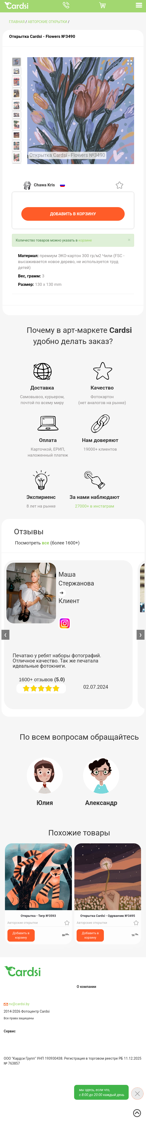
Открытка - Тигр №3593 (38, 915)
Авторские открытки (47, 22)
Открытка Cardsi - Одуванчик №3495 (107, 915)
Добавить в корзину (21, 934)
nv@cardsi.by (16, 1003)
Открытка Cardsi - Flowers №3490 (42, 36)
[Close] (129, 239)
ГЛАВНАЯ (17, 22)
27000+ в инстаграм (94, 505)
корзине (85, 240)
